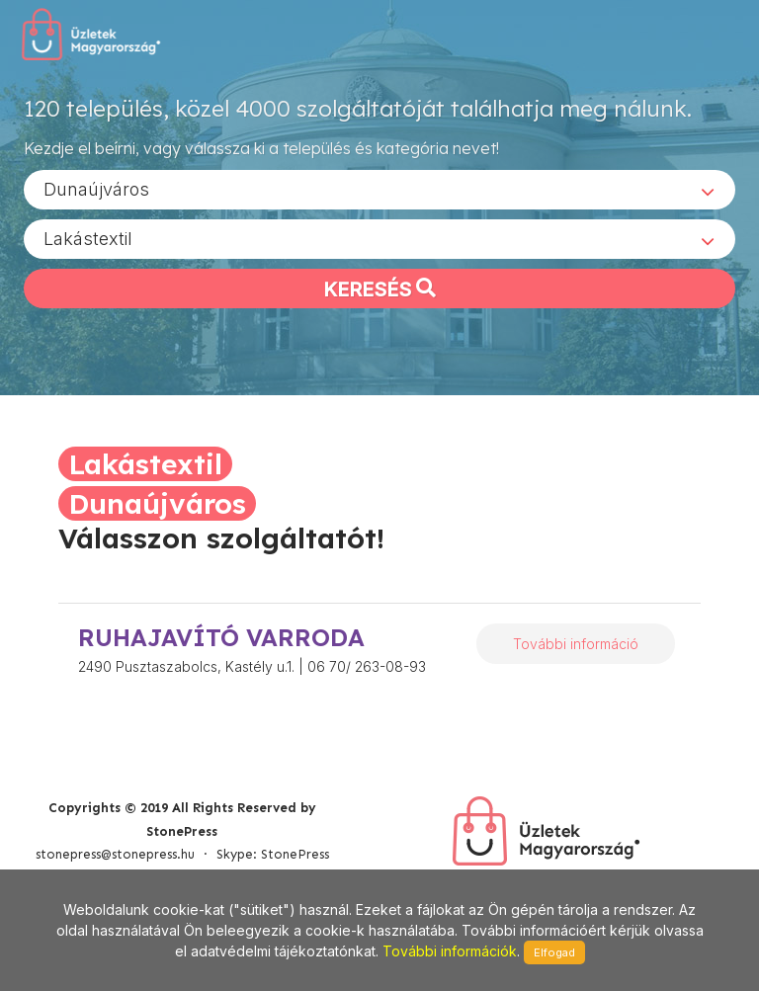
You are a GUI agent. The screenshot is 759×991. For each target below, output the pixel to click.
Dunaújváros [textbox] (96, 188)
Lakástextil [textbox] (87, 237)
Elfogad (554, 952)
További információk (449, 951)
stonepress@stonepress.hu (115, 854)
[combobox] (379, 188)
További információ (575, 643)
